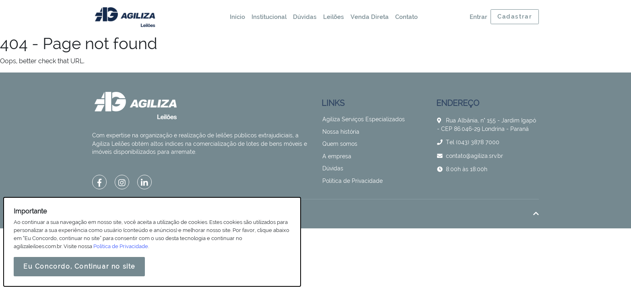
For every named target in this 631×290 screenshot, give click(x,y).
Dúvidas (305, 17)
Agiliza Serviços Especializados (363, 119)
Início (237, 17)
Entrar (478, 17)
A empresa (336, 156)
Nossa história (340, 131)
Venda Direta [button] (370, 17)
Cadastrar (514, 16)
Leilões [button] (333, 17)
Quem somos (339, 144)
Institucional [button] (269, 17)
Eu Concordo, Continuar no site (79, 266)
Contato (406, 17)
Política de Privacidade (352, 181)
